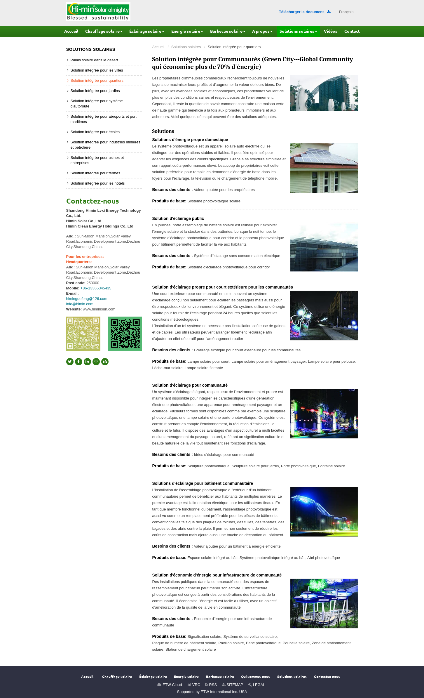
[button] (103, 31)
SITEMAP (232, 685)
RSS (211, 685)
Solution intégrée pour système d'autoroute (97, 103)
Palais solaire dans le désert (94, 60)
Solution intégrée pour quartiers (97, 80)
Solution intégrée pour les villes (97, 70)
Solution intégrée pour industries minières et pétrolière (105, 145)
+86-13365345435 (96, 288)
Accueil (158, 47)
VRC (193, 685)
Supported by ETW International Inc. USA (212, 692)
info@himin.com (79, 304)
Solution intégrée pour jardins (95, 90)
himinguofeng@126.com (86, 298)
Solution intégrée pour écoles (95, 132)
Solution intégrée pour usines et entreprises (97, 160)
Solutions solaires (186, 47)
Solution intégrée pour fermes (96, 173)
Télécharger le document (304, 12)
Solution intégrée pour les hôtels (98, 183)
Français (346, 12)
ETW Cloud (169, 685)
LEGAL (256, 685)
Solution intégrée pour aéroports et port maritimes (104, 119)
